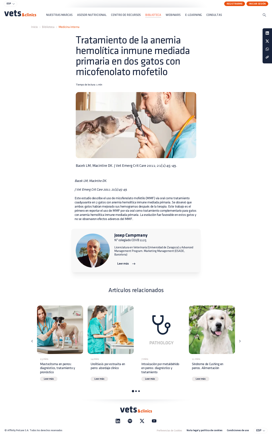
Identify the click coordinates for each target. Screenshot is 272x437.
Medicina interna (69, 27)
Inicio (34, 27)
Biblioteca (48, 27)
